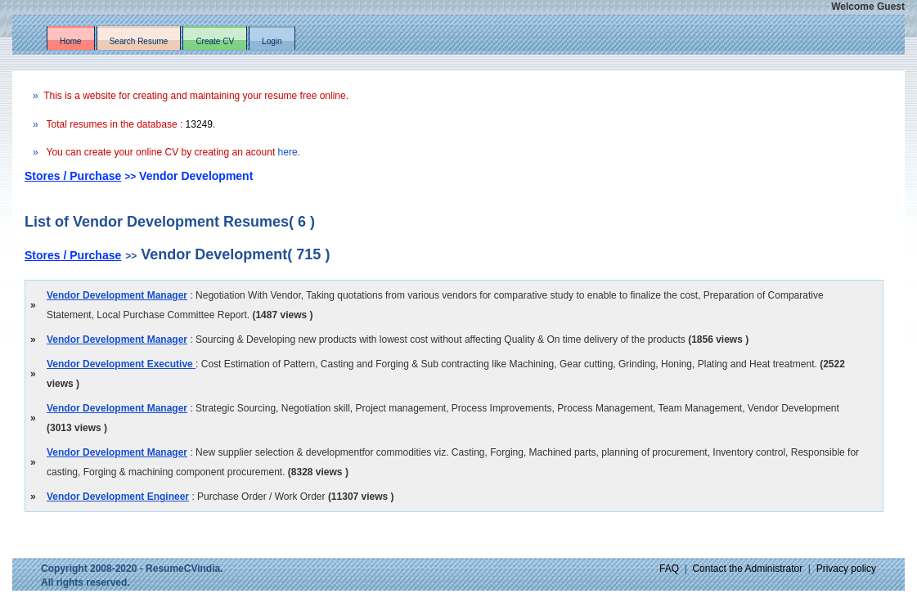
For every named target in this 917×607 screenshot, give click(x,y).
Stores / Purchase (73, 175)
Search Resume (139, 41)
